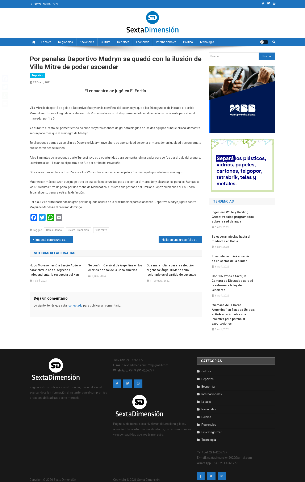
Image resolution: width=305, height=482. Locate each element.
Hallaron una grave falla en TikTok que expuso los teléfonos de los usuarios (182, 239)
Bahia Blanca (54, 230)
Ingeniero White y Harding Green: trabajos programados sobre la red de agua (232, 217)
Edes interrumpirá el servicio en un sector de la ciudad (232, 259)
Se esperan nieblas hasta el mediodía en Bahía (230, 239)
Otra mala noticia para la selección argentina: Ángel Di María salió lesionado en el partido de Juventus (171, 270)
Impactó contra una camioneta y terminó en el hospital (54, 239)
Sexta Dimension (78, 230)
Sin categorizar (211, 427)
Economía (142, 42)
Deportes (123, 42)
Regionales (65, 42)
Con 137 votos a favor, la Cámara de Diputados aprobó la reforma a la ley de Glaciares (233, 280)
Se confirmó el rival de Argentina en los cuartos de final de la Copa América (115, 268)
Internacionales (166, 42)
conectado (75, 305)
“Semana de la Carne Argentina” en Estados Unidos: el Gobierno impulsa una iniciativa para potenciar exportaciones (233, 310)
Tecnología (207, 42)
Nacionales (87, 42)
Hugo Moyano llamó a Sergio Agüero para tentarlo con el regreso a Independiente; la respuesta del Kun (55, 270)
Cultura (105, 42)
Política (188, 42)
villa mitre (101, 230)
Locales (46, 42)
